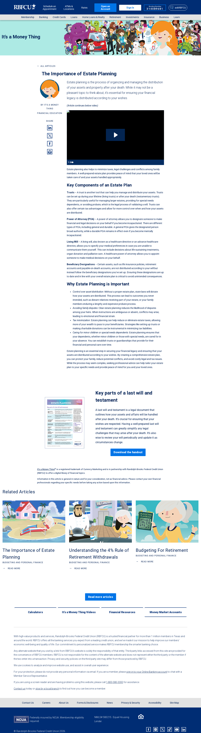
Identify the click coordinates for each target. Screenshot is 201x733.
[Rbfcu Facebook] (148, 724)
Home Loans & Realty (93, 17)
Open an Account (105, 7)
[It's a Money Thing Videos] (78, 606)
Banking (43, 17)
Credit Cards (59, 17)
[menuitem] (28, 17)
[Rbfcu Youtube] (176, 724)
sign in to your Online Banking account (146, 666)
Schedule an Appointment (49, 7)
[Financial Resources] (122, 606)
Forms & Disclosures (87, 697)
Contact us (19, 683)
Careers (46, 697)
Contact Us (28, 697)
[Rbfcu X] (162, 724)
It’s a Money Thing (21, 37)
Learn (177, 17)
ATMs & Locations (69, 7)
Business (164, 17)
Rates (84, 7)
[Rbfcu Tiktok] (169, 724)
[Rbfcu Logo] (25, 7)
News (110, 697)
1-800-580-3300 (114, 676)
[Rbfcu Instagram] (155, 724)
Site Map (174, 697)
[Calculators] (35, 606)
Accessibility (154, 697)
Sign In (130, 7)
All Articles (46, 66)
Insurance (149, 17)
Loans (74, 17)
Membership (27, 17)
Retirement (115, 17)
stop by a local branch (47, 683)
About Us (63, 697)
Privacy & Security (130, 697)
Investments (132, 17)
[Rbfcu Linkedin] (183, 724)
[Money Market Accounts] (165, 606)
